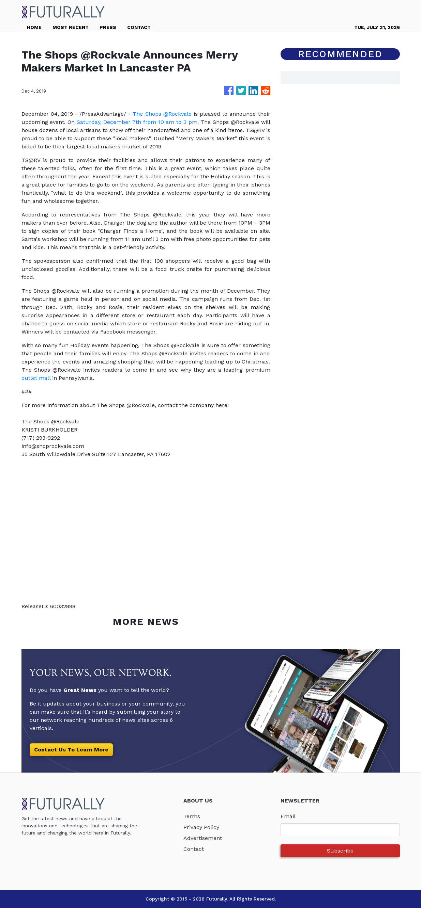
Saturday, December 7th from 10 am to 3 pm (137, 122)
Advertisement (202, 838)
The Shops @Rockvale (162, 114)
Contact (193, 849)
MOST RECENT (70, 27)
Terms (191, 816)
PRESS (108, 27)
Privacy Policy (201, 827)
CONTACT (139, 27)
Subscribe (340, 850)
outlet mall (35, 378)
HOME (34, 27)
